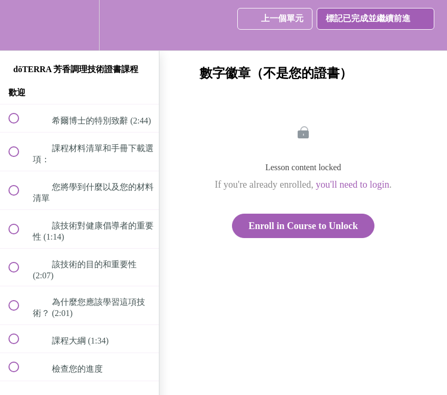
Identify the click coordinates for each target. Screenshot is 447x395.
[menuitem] (79, 25)
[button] (19, 25)
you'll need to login (352, 184)
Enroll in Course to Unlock (303, 226)
